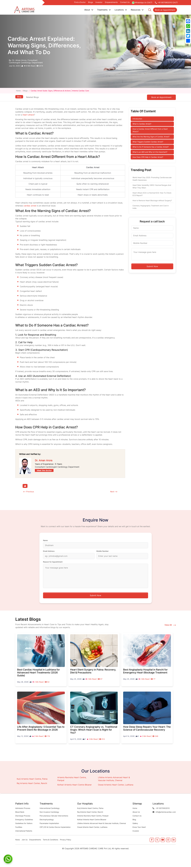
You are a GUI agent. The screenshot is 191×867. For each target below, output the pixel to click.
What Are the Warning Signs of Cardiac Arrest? (151, 137)
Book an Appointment (165, 10)
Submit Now (152, 266)
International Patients (23, 831)
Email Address (49, 551)
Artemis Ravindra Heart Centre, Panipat (92, 816)
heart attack (28, 114)
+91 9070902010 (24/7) (166, 2)
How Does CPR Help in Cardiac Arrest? (148, 157)
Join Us (24, 840)
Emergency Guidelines (24, 820)
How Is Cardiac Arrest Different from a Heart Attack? (150, 130)
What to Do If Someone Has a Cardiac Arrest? (151, 147)
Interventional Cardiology (50, 808)
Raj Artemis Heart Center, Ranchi (32, 783)
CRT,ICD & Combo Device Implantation (55, 827)
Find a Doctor (80, 2)
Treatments (104, 10)
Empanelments (111, 2)
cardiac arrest (30, 205)
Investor (98, 2)
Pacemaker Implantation (49, 823)
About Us (136, 812)
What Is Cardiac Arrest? (142, 124)
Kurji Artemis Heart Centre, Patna (32, 779)
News (17, 840)
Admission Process (22, 808)
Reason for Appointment (52, 562)
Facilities (18, 827)
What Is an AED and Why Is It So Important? (150, 152)
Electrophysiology (47, 820)
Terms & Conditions (50, 840)
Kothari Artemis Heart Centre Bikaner (74, 785)
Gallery (135, 823)
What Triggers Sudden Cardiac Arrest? (148, 142)
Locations (121, 10)
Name (45, 540)
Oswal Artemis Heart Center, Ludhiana (115, 785)
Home (18, 91)
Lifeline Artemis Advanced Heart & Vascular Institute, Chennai (101, 823)
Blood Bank (19, 812)
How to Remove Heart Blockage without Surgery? (152, 200)
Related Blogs (33, 97)
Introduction (137, 119)
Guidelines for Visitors (23, 823)
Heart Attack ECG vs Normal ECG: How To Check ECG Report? (152, 194)
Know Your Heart (139, 827)
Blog (19, 96)
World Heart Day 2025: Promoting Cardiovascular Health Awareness (152, 178)
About (88, 10)
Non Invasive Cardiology (49, 812)
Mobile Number (102, 551)
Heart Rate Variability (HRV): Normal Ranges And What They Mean (152, 186)
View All (170, 625)
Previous (30, 491)
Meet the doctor (44, 470)
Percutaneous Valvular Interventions (54, 816)
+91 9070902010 (161, 808)
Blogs (90, 2)
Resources (137, 10)
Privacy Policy (65, 840)
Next (112, 491)
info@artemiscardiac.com (164, 812)
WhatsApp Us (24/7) (142, 2)
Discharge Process (22, 816)
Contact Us (125, 2)
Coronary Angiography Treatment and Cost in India (151, 207)
